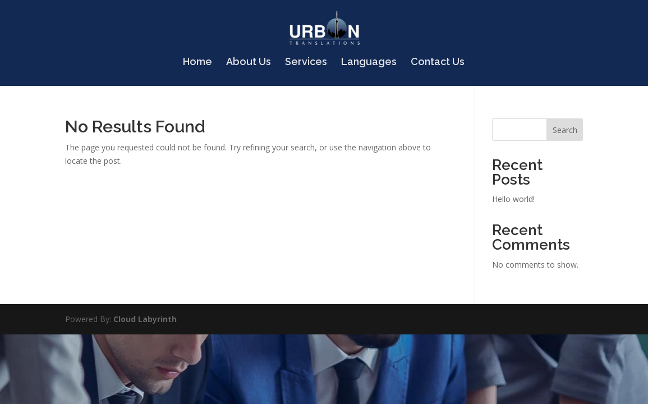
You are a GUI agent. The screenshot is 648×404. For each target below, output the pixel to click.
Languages (369, 62)
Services (306, 62)
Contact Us (438, 62)
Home (197, 62)
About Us (248, 62)
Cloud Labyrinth (145, 319)
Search (565, 130)
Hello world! (513, 199)
